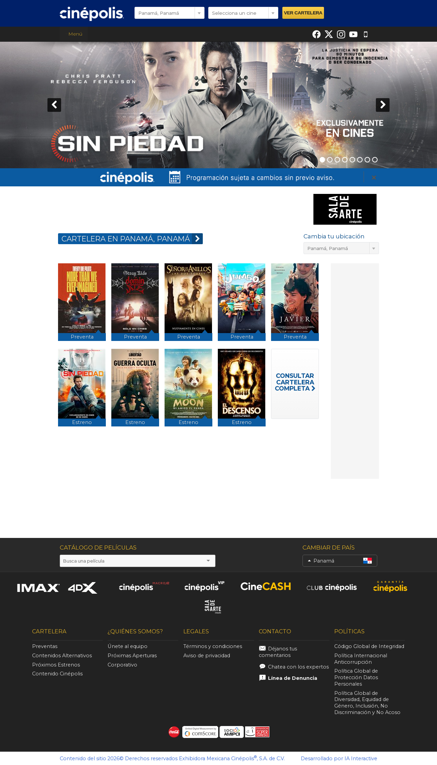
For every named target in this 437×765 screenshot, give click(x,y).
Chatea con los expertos (298, 667)
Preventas (44, 646)
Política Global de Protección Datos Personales (356, 677)
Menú (74, 34)
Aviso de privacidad (206, 655)
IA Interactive (360, 758)
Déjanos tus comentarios (278, 652)
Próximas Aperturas (132, 655)
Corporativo (122, 665)
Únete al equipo (127, 646)
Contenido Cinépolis (57, 674)
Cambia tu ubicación (334, 236)
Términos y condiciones (212, 646)
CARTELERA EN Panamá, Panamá (132, 238)
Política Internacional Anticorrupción (360, 658)
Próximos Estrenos (56, 665)
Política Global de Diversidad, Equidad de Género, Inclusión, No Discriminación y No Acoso (367, 702)
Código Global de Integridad (369, 646)
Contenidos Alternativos (62, 655)
